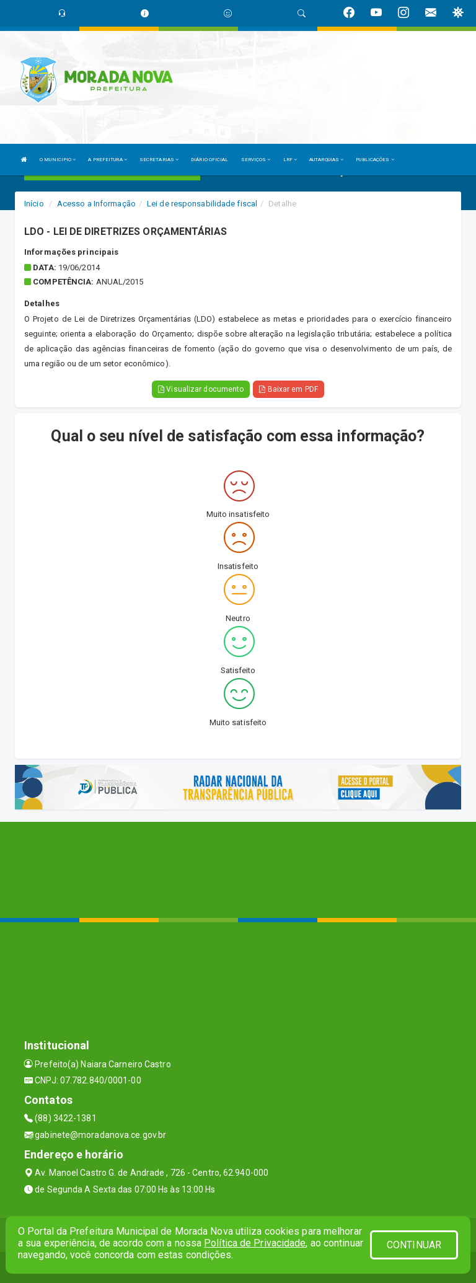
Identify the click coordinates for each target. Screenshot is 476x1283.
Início (34, 203)
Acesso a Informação (96, 203)
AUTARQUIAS (326, 159)
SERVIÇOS (256, 159)
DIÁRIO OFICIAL (209, 159)
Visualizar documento (201, 389)
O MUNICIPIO (58, 159)
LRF (290, 159)
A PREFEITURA (107, 159)
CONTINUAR (414, 1245)
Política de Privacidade (255, 1243)
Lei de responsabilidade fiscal (202, 203)
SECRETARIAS (158, 159)
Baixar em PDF (288, 389)
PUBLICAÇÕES (375, 159)
